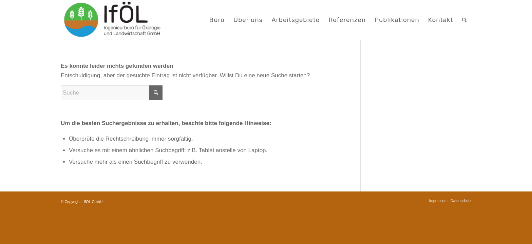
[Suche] (464, 20)
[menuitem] (217, 20)
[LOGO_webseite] (113, 20)
